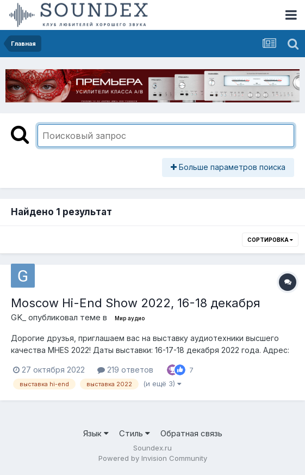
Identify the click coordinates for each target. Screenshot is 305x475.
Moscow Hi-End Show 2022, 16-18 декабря (135, 303)
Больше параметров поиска (228, 167)
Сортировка (270, 239)
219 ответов (125, 369)
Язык (96, 433)
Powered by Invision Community (152, 458)
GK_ (18, 317)
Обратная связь (191, 433)
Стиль (134, 433)
